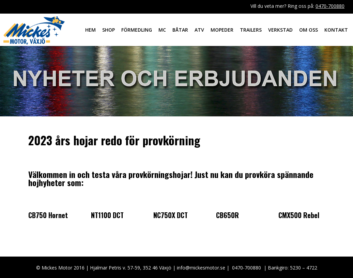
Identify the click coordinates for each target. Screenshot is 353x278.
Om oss (308, 30)
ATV (199, 30)
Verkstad (280, 30)
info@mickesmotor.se (201, 267)
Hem (90, 30)
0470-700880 (330, 6)
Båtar (180, 30)
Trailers (251, 30)
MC (162, 30)
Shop (108, 30)
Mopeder (222, 30)
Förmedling (136, 30)
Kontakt (336, 30)
